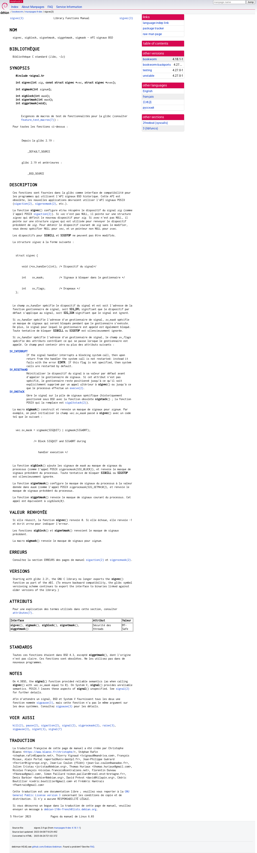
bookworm (17, 11)
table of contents (155, 43)
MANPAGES (16, 1)
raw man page (152, 34)
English (148, 91)
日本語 (147, 102)
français (148, 96)
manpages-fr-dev (33, 11)
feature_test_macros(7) (37, 119)
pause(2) (32, 725)
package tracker (153, 28)
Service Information (69, 7)
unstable (148, 75)
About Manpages (33, 7)
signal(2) (122, 688)
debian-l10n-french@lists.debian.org (70, 809)
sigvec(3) (16, 18)
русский (148, 107)
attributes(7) (22, 612)
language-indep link (156, 23)
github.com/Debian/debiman (47, 846)
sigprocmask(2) (45, 203)
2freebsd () (155, 123)
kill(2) (18, 725)
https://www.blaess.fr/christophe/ (49, 751)
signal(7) (55, 729)
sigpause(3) (45, 702)
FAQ (50, 7)
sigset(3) (39, 729)
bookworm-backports (157, 64)
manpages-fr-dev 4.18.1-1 (67, 828)
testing (147, 70)
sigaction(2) (23, 203)
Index (14, 7)
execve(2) (76, 388)
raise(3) (108, 725)
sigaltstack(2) (75, 402)
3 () (150, 128)
